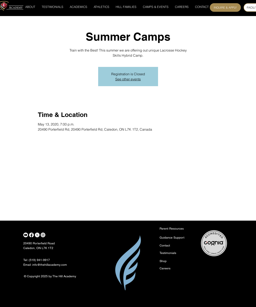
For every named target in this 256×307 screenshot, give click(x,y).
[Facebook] (31, 235)
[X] (37, 235)
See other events (128, 79)
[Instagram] (43, 235)
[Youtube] (25, 235)
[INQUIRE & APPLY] (225, 7)
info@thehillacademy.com (49, 264)
